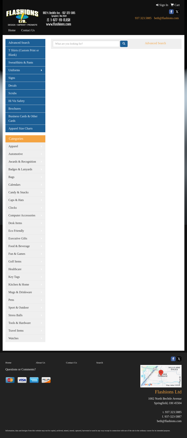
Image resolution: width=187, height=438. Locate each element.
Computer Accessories (21, 215)
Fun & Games (16, 253)
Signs (11, 77)
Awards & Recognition (22, 161)
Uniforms (14, 70)
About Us (40, 362)
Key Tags (14, 276)
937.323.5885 (143, 18)
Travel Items (16, 330)
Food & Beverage (19, 246)
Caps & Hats (16, 200)
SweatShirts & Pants (20, 62)
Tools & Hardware (19, 322)
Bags (11, 177)
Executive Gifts (17, 238)
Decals (12, 85)
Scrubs (12, 93)
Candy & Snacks (18, 192)
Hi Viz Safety (16, 100)
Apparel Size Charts (20, 128)
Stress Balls (15, 315)
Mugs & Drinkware (20, 292)
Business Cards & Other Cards (22, 118)
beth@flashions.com (166, 18)
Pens (11, 299)
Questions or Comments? (20, 369)
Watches (13, 338)
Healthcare (14, 269)
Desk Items (15, 223)
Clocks (12, 207)
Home (12, 30)
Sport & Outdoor (18, 307)
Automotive (15, 153)
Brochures (14, 108)
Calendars (14, 184)
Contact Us (28, 30)
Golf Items (14, 261)
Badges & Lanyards (20, 169)
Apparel (13, 146)
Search (99, 362)
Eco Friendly (16, 230)
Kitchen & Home (18, 284)
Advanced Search (18, 42)
